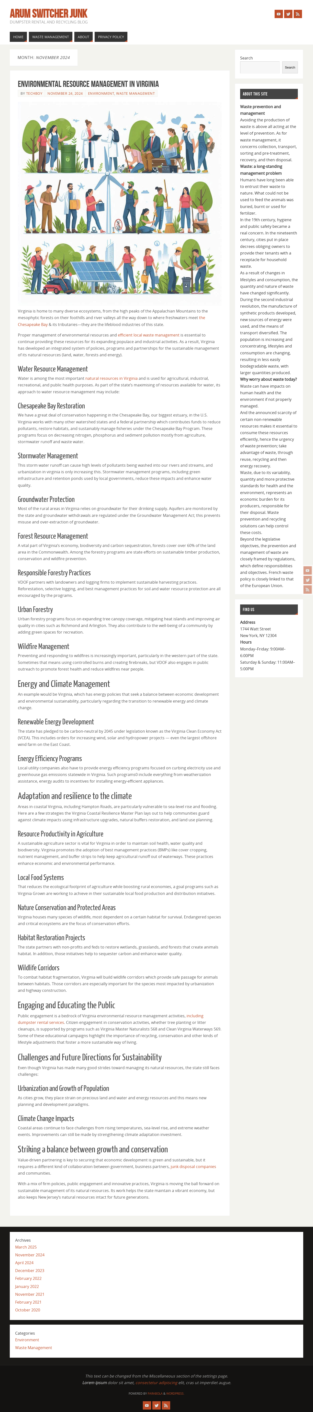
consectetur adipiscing (156, 1382)
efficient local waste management (148, 335)
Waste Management (135, 93)
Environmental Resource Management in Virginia (88, 84)
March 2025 (26, 1247)
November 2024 (30, 1255)
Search (246, 58)
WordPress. (175, 1393)
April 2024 (24, 1262)
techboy (34, 93)
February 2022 (28, 1278)
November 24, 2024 (65, 93)
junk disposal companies (193, 1166)
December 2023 (29, 1270)
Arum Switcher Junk (48, 14)
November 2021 (30, 1294)
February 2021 (28, 1302)
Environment (101, 93)
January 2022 (27, 1286)
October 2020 (27, 1310)
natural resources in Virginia (111, 378)
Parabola (155, 1393)
